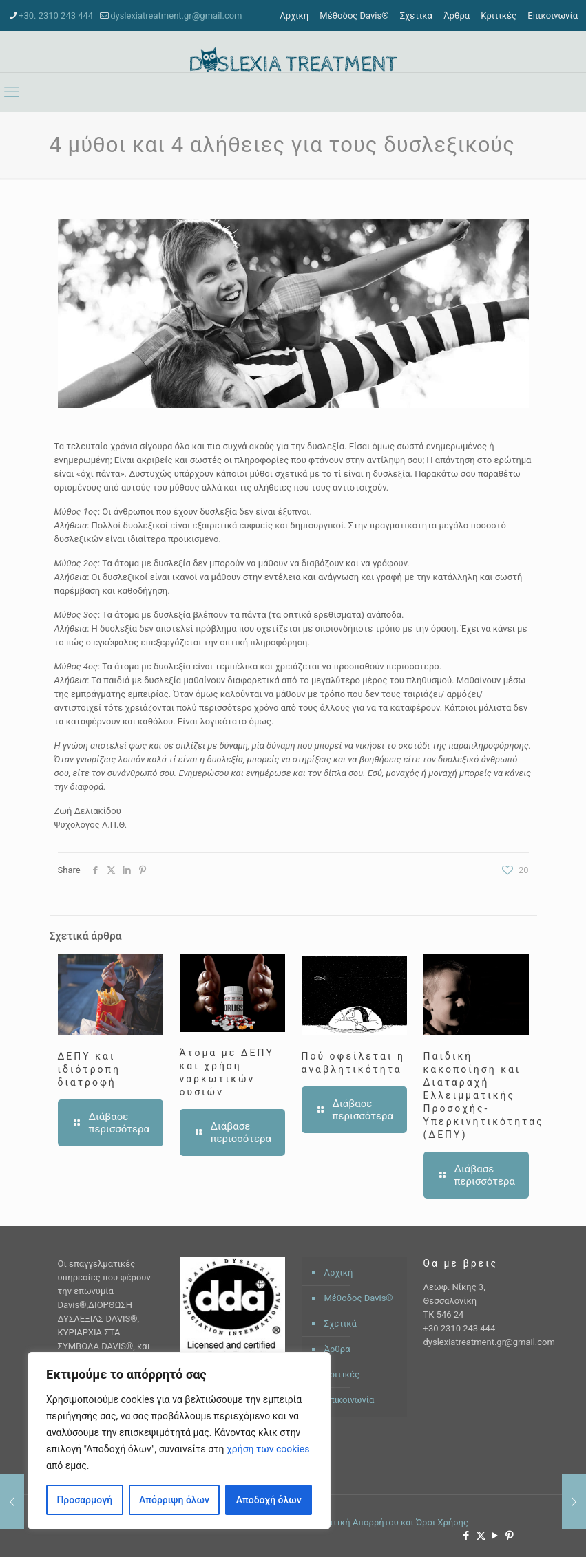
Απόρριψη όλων (174, 1499)
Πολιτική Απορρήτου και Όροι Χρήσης (390, 1522)
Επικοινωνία (552, 15)
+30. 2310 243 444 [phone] (56, 15)
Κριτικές (498, 15)
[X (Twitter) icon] (481, 1535)
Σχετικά (416, 15)
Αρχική (294, 15)
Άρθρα (456, 15)
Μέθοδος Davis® (354, 15)
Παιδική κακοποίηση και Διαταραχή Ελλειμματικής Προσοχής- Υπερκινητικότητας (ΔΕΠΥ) (483, 1095)
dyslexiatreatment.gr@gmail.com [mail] (176, 15)
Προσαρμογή (84, 1499)
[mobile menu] (11, 92)
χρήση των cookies (268, 1448)
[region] (179, 1440)
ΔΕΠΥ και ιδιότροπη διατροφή (89, 1069)
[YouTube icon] (495, 1535)
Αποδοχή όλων (269, 1499)
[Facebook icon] (466, 1535)
